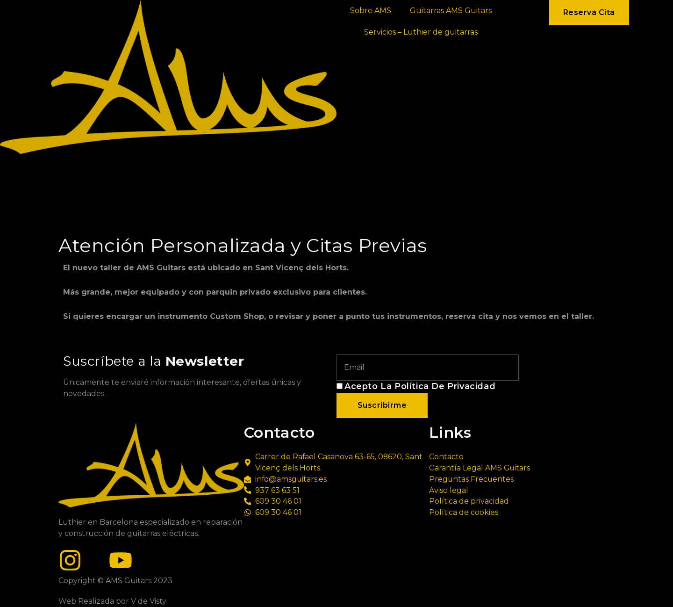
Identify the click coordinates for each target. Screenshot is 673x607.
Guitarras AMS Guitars (451, 10)
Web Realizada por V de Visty (112, 601)
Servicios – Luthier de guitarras (421, 32)
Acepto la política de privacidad (419, 386)
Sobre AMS (370, 10)
